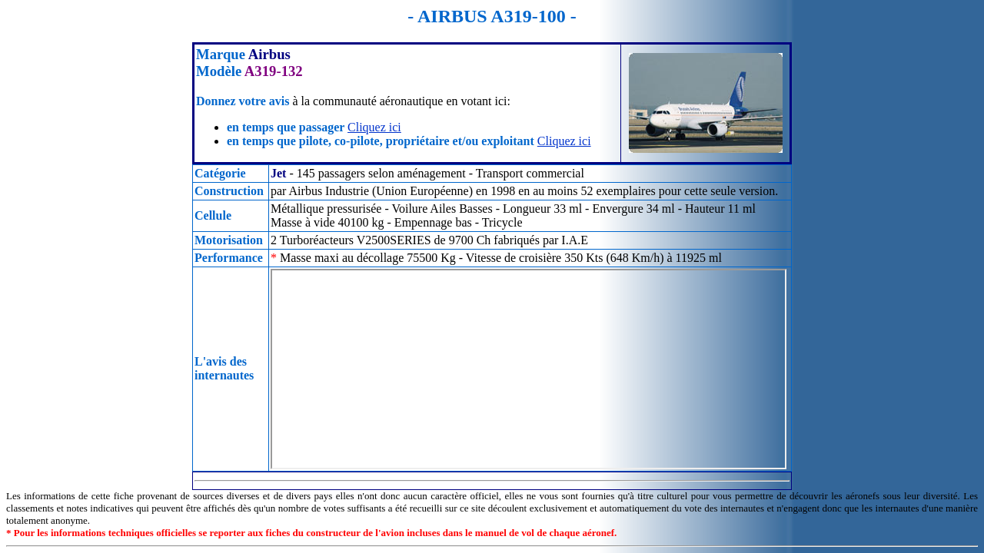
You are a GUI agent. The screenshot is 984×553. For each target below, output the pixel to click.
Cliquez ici (374, 127)
